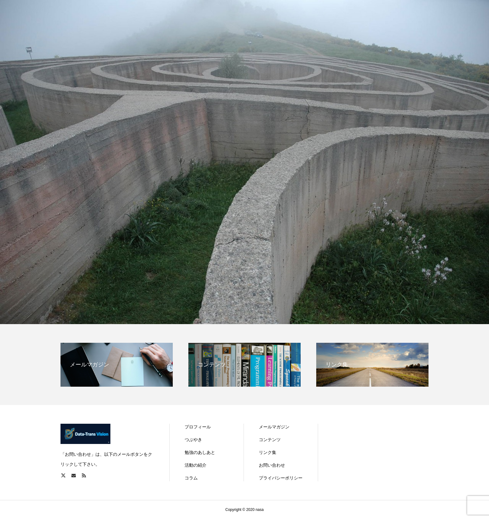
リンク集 (267, 452)
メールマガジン (274, 426)
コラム (191, 477)
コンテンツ (270, 439)
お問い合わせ (272, 465)
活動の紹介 (195, 465)
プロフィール (198, 426)
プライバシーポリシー (281, 477)
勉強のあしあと (200, 452)
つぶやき (193, 439)
